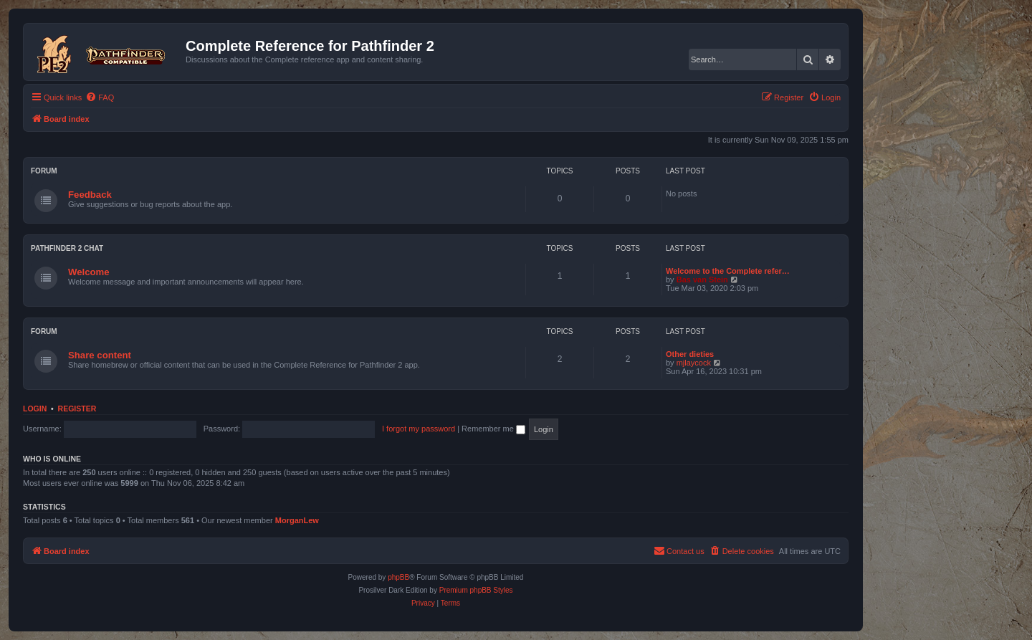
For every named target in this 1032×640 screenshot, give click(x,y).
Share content (99, 355)
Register (77, 408)
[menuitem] (99, 97)
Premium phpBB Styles (476, 590)
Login (35, 408)
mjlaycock (694, 362)
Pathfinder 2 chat (67, 248)
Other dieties (690, 354)
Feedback (90, 194)
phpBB (398, 577)
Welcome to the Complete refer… (728, 271)
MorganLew (297, 520)
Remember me (493, 428)
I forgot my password (418, 428)
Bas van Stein (702, 279)
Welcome (89, 272)
